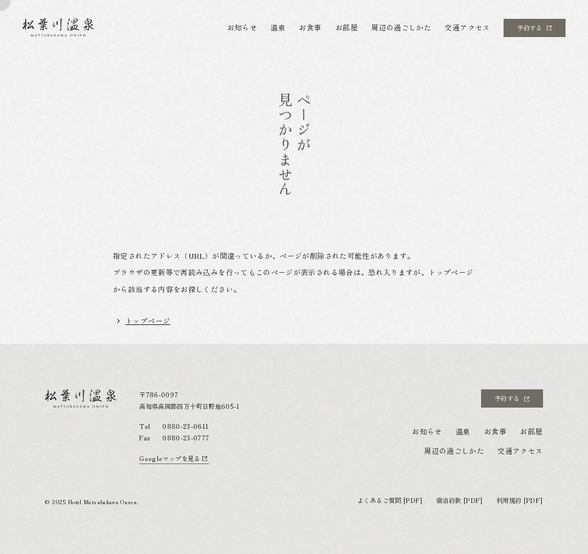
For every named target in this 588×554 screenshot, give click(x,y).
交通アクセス (467, 27)
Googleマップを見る (173, 458)
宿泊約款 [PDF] (459, 500)
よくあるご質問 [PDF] (390, 500)
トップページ (147, 320)
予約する (534, 27)
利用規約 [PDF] (519, 500)
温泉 (277, 27)
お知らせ (242, 27)
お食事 (310, 27)
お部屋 (346, 27)
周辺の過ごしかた (401, 27)
